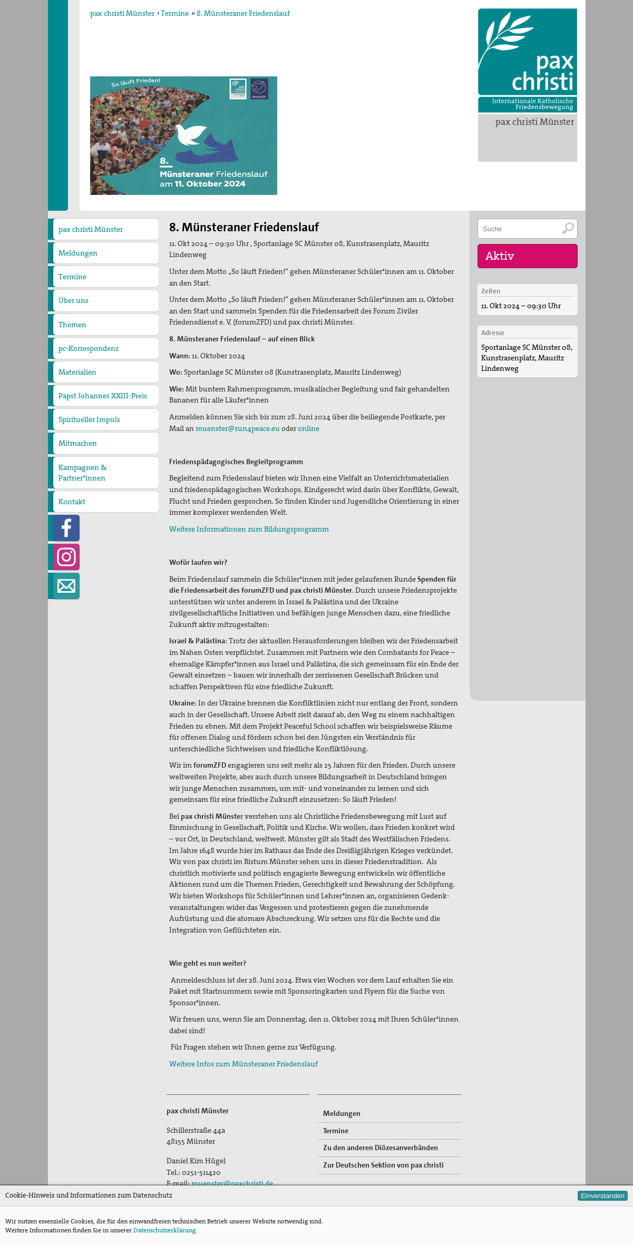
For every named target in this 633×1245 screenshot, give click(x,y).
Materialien (77, 372)
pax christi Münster (534, 122)
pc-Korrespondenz (89, 348)
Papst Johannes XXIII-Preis (103, 395)
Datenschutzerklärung (164, 1230)
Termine (175, 13)
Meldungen (78, 253)
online (308, 428)
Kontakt (72, 501)
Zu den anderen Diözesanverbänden (380, 1147)
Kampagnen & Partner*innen (82, 473)
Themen (72, 324)
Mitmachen (78, 443)
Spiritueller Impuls (89, 419)
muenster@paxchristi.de (232, 1183)
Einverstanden (603, 1196)
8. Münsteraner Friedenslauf (243, 13)
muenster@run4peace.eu (238, 428)
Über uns (74, 300)
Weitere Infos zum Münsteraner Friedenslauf (243, 1063)
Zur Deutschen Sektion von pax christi (383, 1165)
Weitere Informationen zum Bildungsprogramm (249, 529)
